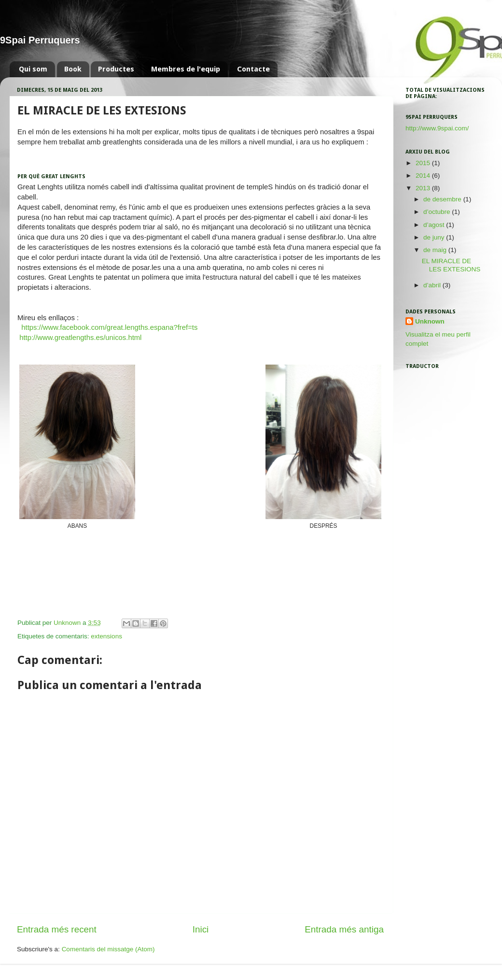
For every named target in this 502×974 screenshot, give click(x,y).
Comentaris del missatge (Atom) (108, 949)
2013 (424, 188)
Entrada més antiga (344, 929)
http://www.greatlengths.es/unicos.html (80, 337)
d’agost (434, 224)
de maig (435, 250)
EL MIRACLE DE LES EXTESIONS (451, 264)
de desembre (443, 199)
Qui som (33, 69)
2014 (424, 175)
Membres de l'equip (185, 69)
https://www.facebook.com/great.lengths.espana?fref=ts (109, 327)
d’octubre (437, 211)
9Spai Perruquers (40, 40)
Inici (201, 929)
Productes (116, 69)
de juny (434, 237)
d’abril (433, 285)
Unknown (430, 321)
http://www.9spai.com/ (437, 128)
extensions (106, 636)
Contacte (253, 69)
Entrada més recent (57, 929)
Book (73, 69)
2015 (424, 163)
